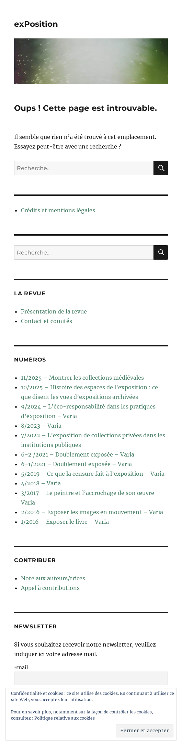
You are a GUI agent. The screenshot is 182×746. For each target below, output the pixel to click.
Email (21, 667)
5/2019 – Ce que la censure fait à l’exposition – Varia (92, 473)
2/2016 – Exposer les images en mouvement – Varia (92, 512)
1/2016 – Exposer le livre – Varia (65, 521)
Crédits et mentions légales (58, 210)
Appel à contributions (50, 587)
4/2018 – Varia (41, 483)
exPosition (36, 24)
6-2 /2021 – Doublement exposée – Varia (77, 454)
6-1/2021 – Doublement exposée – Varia (76, 464)
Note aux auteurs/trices (53, 578)
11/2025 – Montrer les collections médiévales (82, 377)
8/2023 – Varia (41, 425)
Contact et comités (46, 321)
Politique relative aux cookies (64, 718)
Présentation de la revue (54, 311)
